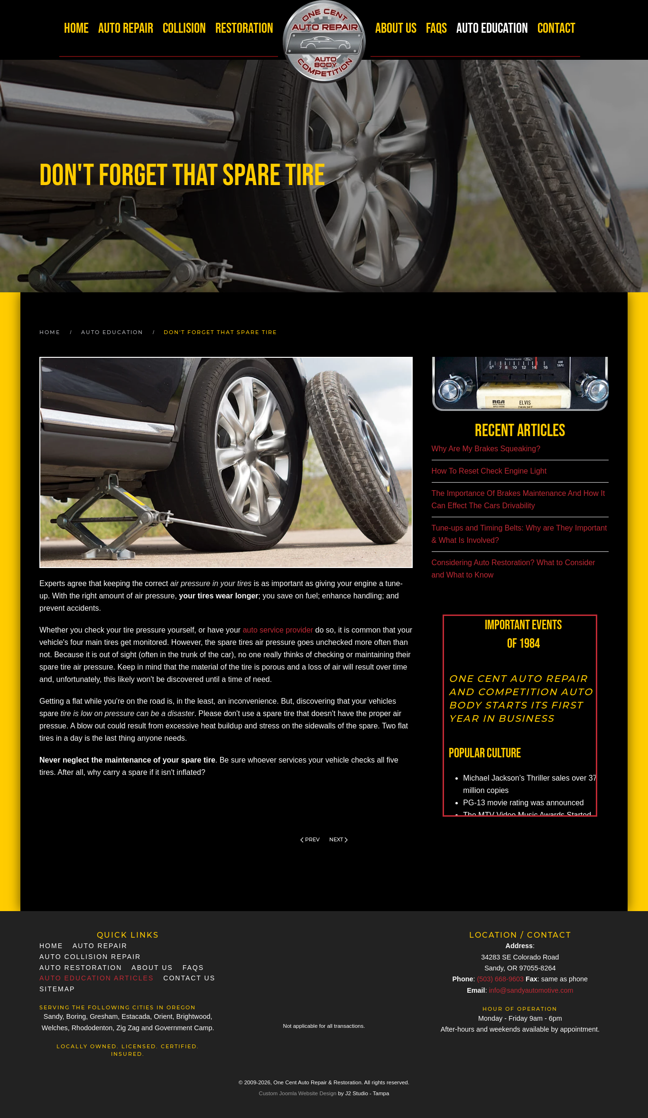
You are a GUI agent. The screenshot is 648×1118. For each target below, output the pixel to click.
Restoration (244, 28)
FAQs (436, 28)
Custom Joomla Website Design (298, 1093)
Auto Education (492, 28)
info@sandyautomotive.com (531, 990)
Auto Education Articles (96, 978)
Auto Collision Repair (90, 956)
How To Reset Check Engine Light (489, 471)
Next (338, 839)
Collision (184, 28)
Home (76, 28)
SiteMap (57, 989)
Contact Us (189, 978)
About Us (396, 28)
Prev (310, 839)
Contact (556, 28)
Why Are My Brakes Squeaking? (486, 449)
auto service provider (278, 630)
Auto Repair (125, 28)
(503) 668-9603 (500, 979)
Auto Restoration (80, 967)
